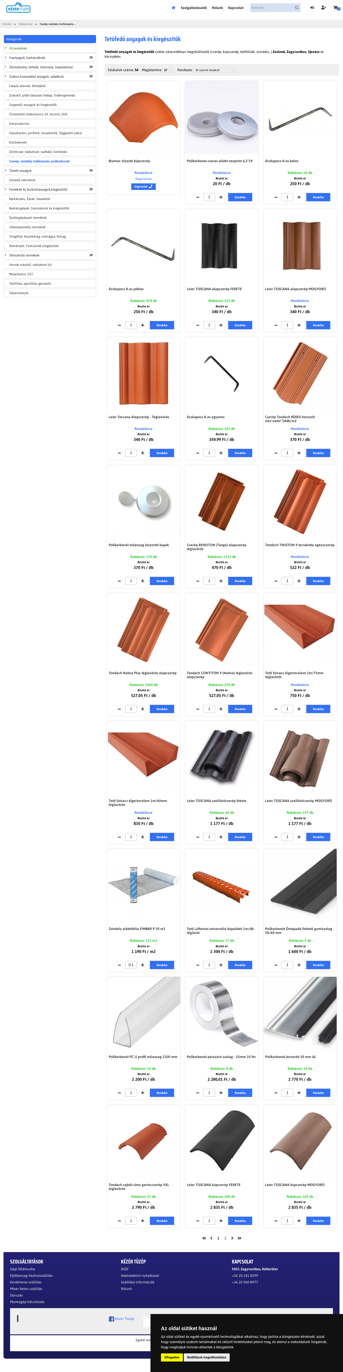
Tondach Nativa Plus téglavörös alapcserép (143, 676)
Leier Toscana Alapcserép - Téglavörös (139, 419)
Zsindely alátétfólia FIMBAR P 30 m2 (137, 934)
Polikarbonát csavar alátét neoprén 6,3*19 (220, 161)
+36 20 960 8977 (245, 1289)
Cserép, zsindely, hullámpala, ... (58, 24)
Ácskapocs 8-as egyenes (206, 419)
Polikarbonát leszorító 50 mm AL (290, 1062)
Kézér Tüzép (121, 1326)
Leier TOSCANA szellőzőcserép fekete (216, 805)
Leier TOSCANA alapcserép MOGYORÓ (295, 290)
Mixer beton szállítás (26, 1296)
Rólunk (217, 8)
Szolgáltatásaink (194, 8)
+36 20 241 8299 (245, 1283)
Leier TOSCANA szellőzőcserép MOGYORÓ (298, 805)
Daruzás (16, 1303)
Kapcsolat (235, 8)
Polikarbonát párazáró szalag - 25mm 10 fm (221, 1062)
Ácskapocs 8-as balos (281, 161)
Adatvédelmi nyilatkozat (140, 1283)
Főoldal (174, 8)
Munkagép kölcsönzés (27, 1309)
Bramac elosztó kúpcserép (129, 161)
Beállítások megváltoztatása (206, 1357)
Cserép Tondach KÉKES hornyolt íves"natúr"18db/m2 (290, 421)
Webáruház (25, 24)
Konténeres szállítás (26, 1289)
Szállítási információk (137, 1289)
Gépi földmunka (22, 1276)
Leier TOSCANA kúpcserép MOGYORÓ (295, 1191)
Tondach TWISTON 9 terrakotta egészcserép (299, 547)
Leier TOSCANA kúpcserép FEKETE (214, 1191)
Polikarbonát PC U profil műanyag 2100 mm (143, 1062)
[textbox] (275, 7)
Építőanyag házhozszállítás (31, 1283)
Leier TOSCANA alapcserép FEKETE (214, 290)
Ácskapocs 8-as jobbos (126, 290)
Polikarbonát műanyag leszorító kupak (139, 547)
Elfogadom (171, 1357)
